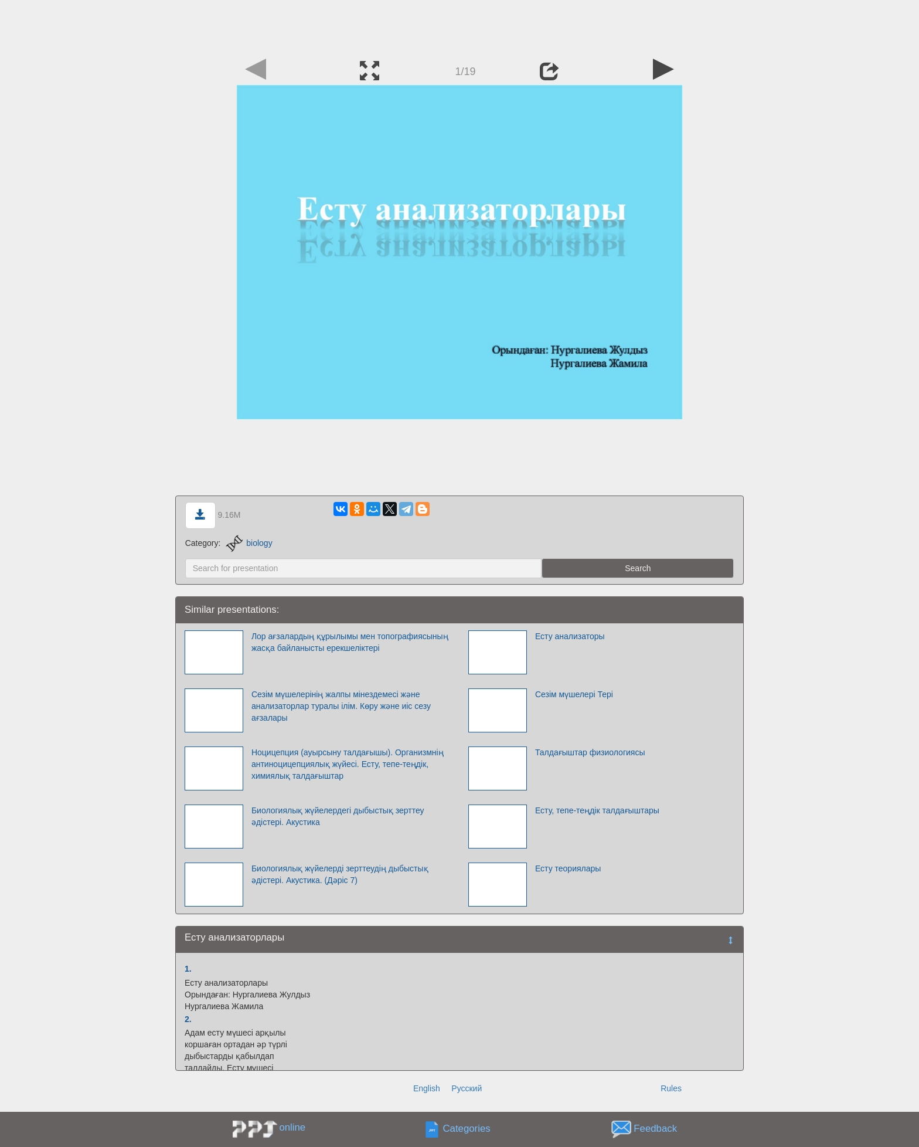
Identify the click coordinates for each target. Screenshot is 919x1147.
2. (188, 1019)
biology (249, 543)
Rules (671, 1088)
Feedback (655, 1128)
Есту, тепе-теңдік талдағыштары (597, 810)
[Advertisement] (459, 26)
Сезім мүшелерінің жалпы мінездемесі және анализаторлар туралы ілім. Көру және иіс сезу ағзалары (341, 706)
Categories (467, 1128)
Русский (466, 1088)
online (292, 1127)
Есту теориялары (568, 868)
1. (188, 968)
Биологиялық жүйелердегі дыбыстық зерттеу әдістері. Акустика (337, 816)
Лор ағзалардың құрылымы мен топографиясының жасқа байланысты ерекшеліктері (349, 642)
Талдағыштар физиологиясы (590, 752)
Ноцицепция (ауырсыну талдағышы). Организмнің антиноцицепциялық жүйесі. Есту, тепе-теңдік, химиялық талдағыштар (347, 764)
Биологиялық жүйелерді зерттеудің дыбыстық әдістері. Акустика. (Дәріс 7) (339, 874)
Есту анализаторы (570, 636)
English (426, 1088)
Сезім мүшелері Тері (574, 694)
